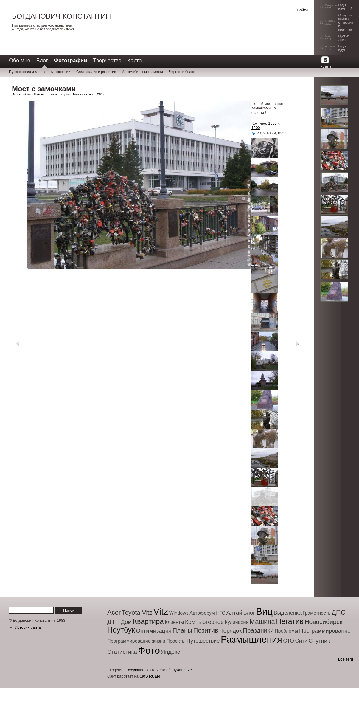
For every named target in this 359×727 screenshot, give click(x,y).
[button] (272, 16)
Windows (179, 613)
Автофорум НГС (207, 613)
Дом (126, 622)
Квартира (148, 621)
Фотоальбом (21, 94)
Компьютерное (204, 622)
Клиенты (174, 622)
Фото (149, 650)
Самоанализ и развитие (96, 72)
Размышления (251, 639)
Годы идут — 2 (345, 6)
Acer (114, 612)
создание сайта (142, 670)
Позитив (205, 630)
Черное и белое (182, 72)
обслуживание (179, 670)
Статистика (122, 652)
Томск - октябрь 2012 (88, 94)
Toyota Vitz (137, 612)
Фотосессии (60, 72)
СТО (288, 641)
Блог (42, 60)
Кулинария (236, 622)
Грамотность (317, 613)
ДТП (113, 621)
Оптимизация (153, 630)
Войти (302, 10)
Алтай (234, 613)
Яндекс (170, 652)
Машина (262, 621)
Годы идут (342, 48)
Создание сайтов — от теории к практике (345, 22)
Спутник (319, 641)
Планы (182, 630)
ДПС (339, 612)
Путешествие (203, 641)
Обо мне (19, 60)
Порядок (230, 630)
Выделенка (288, 613)
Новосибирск (323, 621)
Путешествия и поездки (52, 94)
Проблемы (286, 630)
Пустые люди (344, 37)
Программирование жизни (136, 641)
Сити (301, 641)
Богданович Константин (61, 16)
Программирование (325, 630)
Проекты (175, 641)
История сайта (28, 627)
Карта (135, 60)
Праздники (258, 630)
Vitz (160, 611)
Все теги (345, 659)
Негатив (290, 621)
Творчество (107, 60)
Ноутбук (121, 630)
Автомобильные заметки (142, 72)
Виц (264, 611)
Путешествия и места (27, 72)
